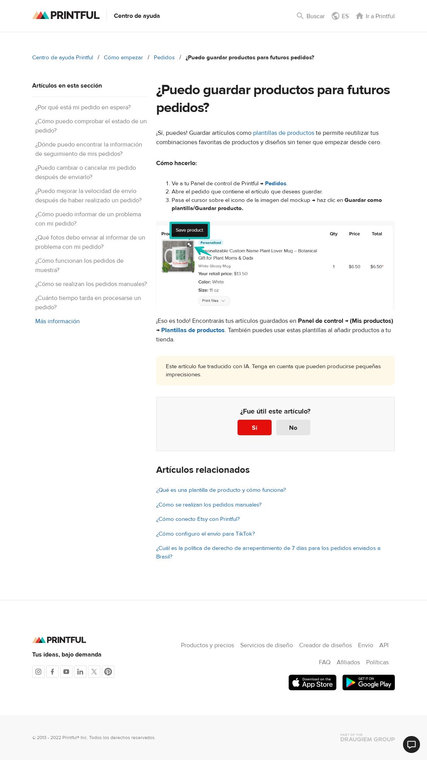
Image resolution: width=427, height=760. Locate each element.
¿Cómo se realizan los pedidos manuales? (91, 284)
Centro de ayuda (137, 16)
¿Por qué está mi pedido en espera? (83, 107)
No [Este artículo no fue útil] (293, 428)
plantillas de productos (283, 133)
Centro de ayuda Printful (62, 57)
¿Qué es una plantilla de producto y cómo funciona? (221, 490)
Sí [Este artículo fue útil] (254, 428)
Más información (57, 321)
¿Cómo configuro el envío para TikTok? (205, 534)
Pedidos (164, 57)
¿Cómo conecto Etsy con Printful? (198, 519)
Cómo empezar (123, 57)
